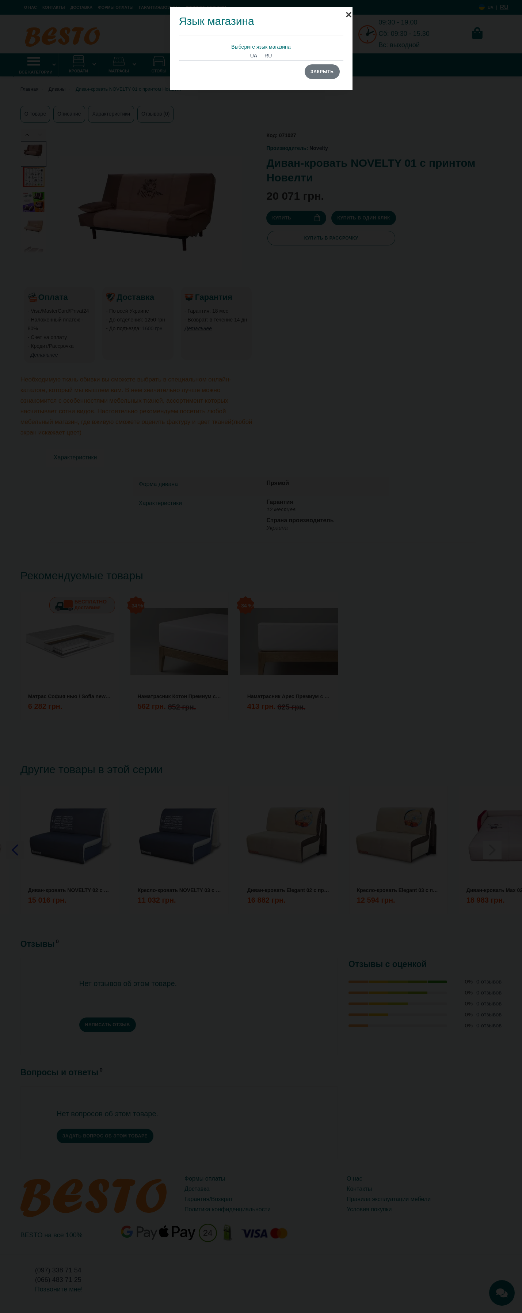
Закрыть (322, 71)
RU (268, 56)
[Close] (349, 11)
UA (253, 56)
